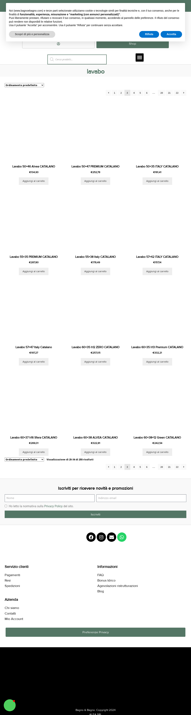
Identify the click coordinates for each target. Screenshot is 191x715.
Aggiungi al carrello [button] (34, 181)
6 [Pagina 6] (146, 93)
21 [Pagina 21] (169, 93)
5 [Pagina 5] (140, 93)
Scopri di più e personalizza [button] (32, 34)
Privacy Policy (53, 506)
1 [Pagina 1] (114, 93)
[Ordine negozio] (24, 85)
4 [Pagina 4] (133, 93)
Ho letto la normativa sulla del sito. (41, 506)
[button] (140, 58)
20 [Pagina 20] (161, 93)
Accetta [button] (171, 34)
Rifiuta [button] (149, 34)
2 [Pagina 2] (121, 93)
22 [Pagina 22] (177, 93)
